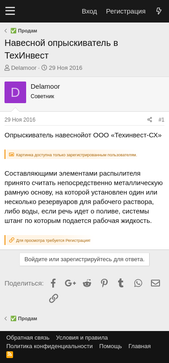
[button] (10, 11)
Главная (139, 346)
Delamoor (24, 67)
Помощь (110, 346)
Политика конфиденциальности (49, 346)
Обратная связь (28, 337)
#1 (161, 120)
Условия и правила (82, 337)
